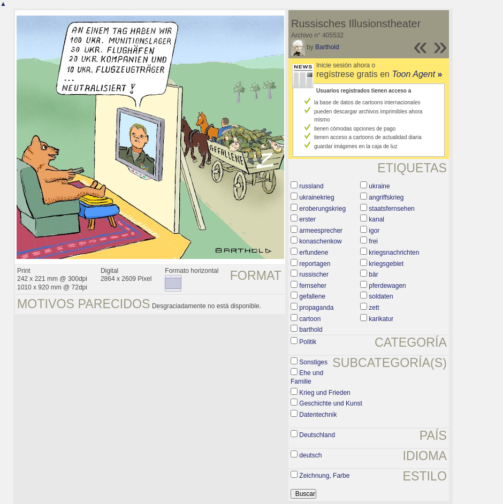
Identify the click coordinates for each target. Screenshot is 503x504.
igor (374, 230)
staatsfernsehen (391, 208)
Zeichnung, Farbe (324, 475)
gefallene (312, 296)
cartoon (310, 319)
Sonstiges (313, 362)
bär (373, 274)
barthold (310, 329)
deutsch (310, 455)
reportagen (314, 264)
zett (374, 307)
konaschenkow (320, 241)
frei (373, 241)
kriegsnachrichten (394, 252)
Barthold (327, 47)
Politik (307, 342)
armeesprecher (320, 230)
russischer (314, 274)
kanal (376, 219)
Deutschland (317, 435)
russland (311, 186)
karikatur (381, 319)
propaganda (316, 307)
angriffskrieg (386, 197)
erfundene (313, 252)
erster (307, 219)
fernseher (312, 285)
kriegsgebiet (386, 264)
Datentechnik (318, 414)
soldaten (381, 296)
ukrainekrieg (316, 197)
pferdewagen (387, 285)
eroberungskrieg (322, 208)
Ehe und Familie (307, 377)
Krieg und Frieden (324, 392)
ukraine (379, 186)
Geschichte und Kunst (330, 403)
